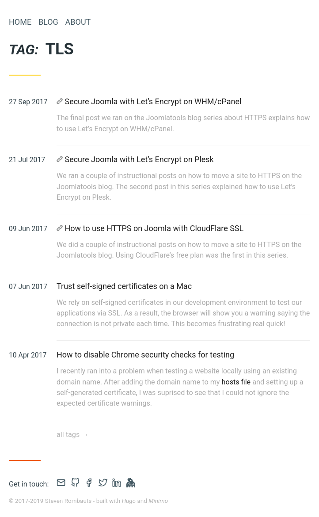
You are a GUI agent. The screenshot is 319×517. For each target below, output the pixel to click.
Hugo (129, 500)
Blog (48, 22)
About (78, 22)
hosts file (236, 382)
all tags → (72, 434)
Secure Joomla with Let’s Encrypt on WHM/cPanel (149, 101)
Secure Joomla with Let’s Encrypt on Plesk (135, 159)
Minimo (158, 500)
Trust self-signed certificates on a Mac (124, 286)
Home (20, 22)
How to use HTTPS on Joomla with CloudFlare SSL (150, 228)
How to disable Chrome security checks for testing (145, 354)
